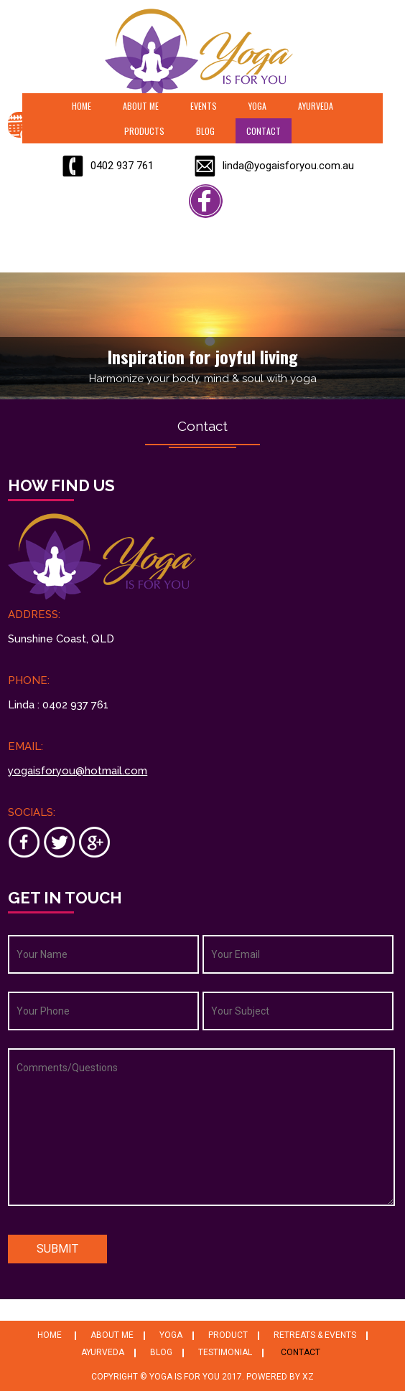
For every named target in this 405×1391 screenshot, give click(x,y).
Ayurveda (315, 106)
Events (203, 106)
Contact (263, 131)
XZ (308, 1377)
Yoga (257, 106)
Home (81, 106)
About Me (141, 106)
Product (228, 1335)
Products (144, 131)
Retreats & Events (315, 1335)
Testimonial (225, 1352)
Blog (205, 131)
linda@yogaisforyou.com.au (288, 165)
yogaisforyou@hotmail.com (77, 770)
